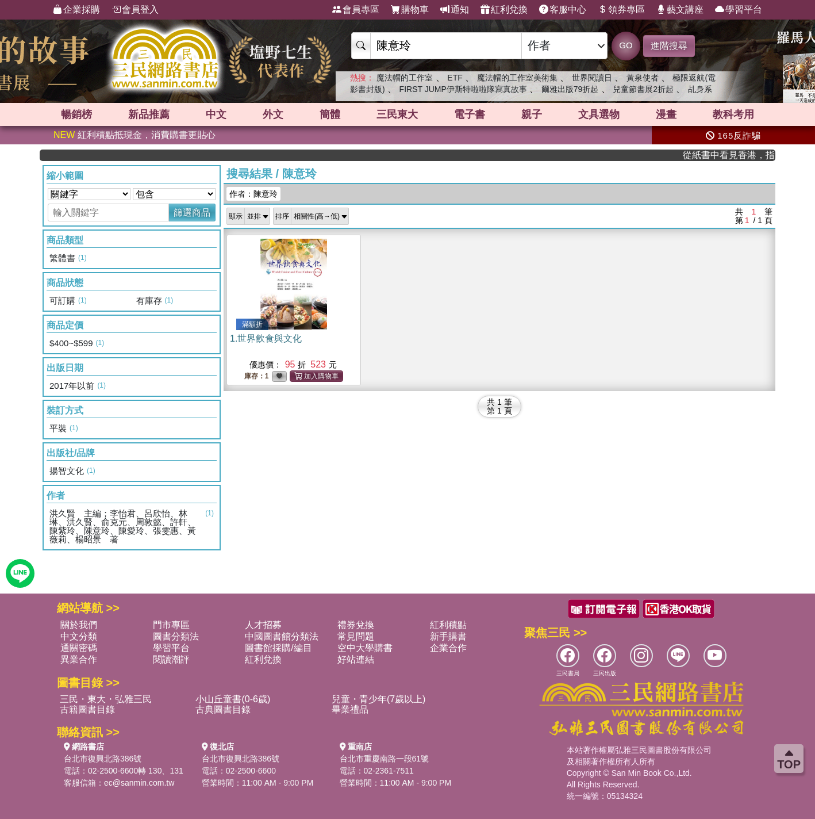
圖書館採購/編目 (278, 648)
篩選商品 (192, 212)
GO (625, 45)
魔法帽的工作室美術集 (517, 77)
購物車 (410, 10)
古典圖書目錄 (223, 709)
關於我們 (78, 625)
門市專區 (171, 625)
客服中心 (562, 10)
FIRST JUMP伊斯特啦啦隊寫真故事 (463, 89)
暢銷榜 (76, 114)
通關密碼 (78, 648)
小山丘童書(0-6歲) (232, 699)
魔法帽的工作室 (404, 77)
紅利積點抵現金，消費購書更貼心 (134, 135)
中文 (216, 114)
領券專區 (621, 10)
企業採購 (76, 10)
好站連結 (355, 659)
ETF (454, 77)
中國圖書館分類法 (281, 636)
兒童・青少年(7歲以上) (379, 699)
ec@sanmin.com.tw (139, 782)
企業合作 (448, 648)
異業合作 (78, 659)
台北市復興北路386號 (102, 758)
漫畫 (666, 114)
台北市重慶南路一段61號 (384, 758)
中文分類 (78, 636)
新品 (149, 114)
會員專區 (355, 10)
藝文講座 (679, 10)
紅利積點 (448, 625)
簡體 (330, 114)
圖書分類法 (176, 636)
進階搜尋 (669, 46)
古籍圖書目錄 (87, 709)
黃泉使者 (642, 77)
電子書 (469, 114)
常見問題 (355, 636)
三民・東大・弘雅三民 (106, 699)
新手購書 (448, 636)
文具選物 (599, 114)
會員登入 (135, 10)
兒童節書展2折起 (643, 89)
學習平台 (738, 10)
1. (266, 338)
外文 (273, 114)
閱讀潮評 (171, 659)
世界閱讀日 (592, 77)
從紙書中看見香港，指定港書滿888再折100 (739, 155)
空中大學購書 (365, 648)
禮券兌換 (355, 625)
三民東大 (397, 114)
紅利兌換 (504, 10)
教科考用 (733, 114)
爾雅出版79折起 (570, 89)
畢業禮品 (350, 709)
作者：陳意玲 (253, 193)
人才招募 (263, 625)
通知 (454, 10)
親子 (531, 114)
